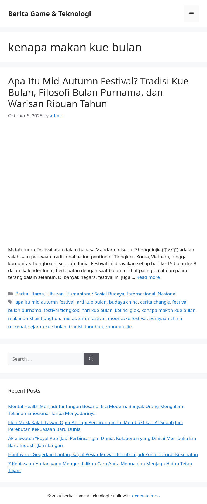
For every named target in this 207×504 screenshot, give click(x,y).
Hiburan (55, 294)
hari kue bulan (97, 310)
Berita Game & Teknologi (49, 13)
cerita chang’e (155, 302)
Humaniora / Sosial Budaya (95, 294)
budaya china (123, 302)
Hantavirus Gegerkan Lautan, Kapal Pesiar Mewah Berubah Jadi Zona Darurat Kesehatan (103, 454)
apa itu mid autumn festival (44, 302)
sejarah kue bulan (47, 326)
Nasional (167, 294)
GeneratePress (146, 495)
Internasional (141, 294)
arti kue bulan (91, 302)
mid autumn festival (84, 318)
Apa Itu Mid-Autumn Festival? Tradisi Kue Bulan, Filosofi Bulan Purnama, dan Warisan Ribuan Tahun (98, 92)
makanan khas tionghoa (34, 318)
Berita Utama (29, 294)
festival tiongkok (61, 310)
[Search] (91, 359)
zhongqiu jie (118, 326)
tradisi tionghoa (86, 326)
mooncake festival (127, 318)
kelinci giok (127, 310)
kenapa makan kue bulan (169, 310)
